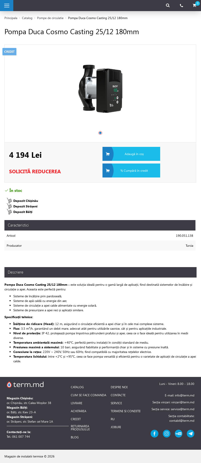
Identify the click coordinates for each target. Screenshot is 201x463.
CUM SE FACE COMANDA (88, 395)
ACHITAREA (78, 411)
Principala (10, 18)
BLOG (75, 437)
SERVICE (116, 403)
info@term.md (184, 395)
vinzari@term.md (182, 402)
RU (113, 419)
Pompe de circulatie (50, 18)
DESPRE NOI (119, 387)
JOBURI (116, 427)
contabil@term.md (181, 420)
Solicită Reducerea (35, 171)
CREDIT (76, 419)
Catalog (27, 18)
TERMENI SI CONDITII (125, 411)
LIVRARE (76, 403)
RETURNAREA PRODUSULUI (80, 428)
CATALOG (77, 387)
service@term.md (182, 409)
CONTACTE (118, 395)
